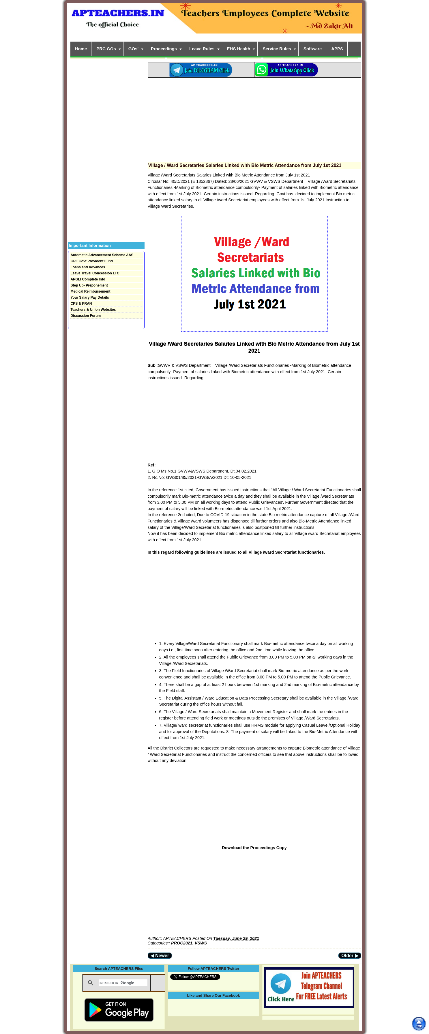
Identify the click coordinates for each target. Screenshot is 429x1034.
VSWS (201, 943)
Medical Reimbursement (90, 291)
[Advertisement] (254, 118)
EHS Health (238, 48)
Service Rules (277, 48)
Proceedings (164, 48)
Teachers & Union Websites (93, 310)
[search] (123, 982)
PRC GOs (106, 48)
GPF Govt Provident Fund (92, 261)
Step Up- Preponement (89, 285)
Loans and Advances (88, 267)
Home (81, 48)
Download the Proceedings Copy (254, 847)
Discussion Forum (86, 316)
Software (313, 48)
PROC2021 (181, 943)
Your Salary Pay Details (90, 297)
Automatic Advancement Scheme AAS (102, 255)
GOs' (133, 48)
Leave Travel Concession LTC (95, 273)
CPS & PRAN (81, 304)
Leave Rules (202, 48)
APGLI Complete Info (88, 279)
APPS (337, 48)
